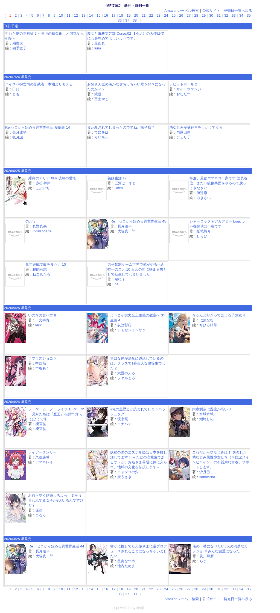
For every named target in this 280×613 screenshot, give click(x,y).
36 (119, 20)
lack (38, 325)
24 (166, 15)
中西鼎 (40, 363)
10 (61, 15)
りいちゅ (101, 137)
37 (127, 20)
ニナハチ (124, 424)
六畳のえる (126, 373)
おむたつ (183, 94)
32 (226, 15)
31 (219, 15)
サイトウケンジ (188, 89)
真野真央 (40, 226)
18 (121, 15)
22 (151, 15)
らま (203, 561)
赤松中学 (43, 183)
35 (248, 15)
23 (159, 15)
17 (113, 15)
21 (143, 15)
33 (234, 15)
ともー (17, 94)
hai (117, 284)
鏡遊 (97, 94)
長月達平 (19, 132)
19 (128, 15)
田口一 (17, 89)
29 (204, 15)
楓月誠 (17, 137)
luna (97, 48)
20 (136, 15)
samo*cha (207, 477)
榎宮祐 (41, 424)
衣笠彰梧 (124, 325)
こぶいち (43, 188)
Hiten (119, 188)
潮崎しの (206, 419)
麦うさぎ (124, 477)
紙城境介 (204, 231)
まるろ (40, 515)
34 (241, 15)
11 (68, 15)
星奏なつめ (126, 561)
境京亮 (122, 419)
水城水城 (206, 414)
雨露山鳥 (183, 132)
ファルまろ (126, 378)
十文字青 (42, 320)
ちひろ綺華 (208, 325)
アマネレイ (44, 462)
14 (91, 15)
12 (76, 15)
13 (83, 15)
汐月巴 (204, 472)
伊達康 (202, 193)
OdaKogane (42, 231)
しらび (202, 236)
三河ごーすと (125, 183)
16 (106, 15)
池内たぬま (126, 566)
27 (189, 15)
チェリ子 (183, 137)
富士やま (101, 99)
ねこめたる (41, 274)
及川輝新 (207, 556)
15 (98, 15)
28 (196, 15)
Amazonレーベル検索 (181, 10)
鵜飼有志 (40, 269)
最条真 (99, 43)
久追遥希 (42, 457)
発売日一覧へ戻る (238, 10)
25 (174, 15)
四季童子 (19, 48)
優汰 (38, 510)
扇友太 (17, 43)
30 (211, 15)
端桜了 (120, 279)
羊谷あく (42, 368)
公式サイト (211, 10)
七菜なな (206, 320)
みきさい (204, 198)
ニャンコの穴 (128, 472)
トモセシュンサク (131, 330)
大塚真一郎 (126, 231)
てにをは (101, 132)
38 (134, 20)
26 (181, 15)
